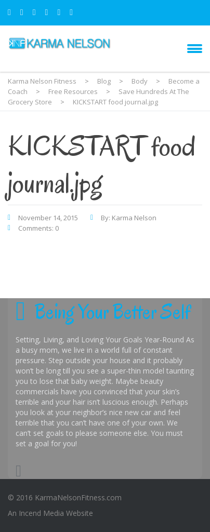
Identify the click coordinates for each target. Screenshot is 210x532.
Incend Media (41, 513)
